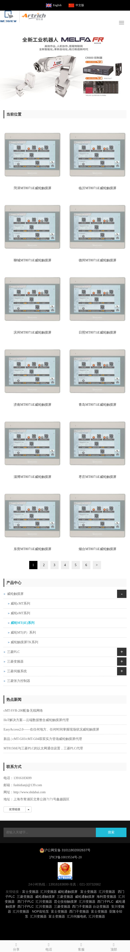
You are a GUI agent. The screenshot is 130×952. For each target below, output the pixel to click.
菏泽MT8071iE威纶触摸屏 (32, 188)
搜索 (111, 832)
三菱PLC (13, 652)
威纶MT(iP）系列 (23, 632)
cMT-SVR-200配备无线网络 (23, 710)
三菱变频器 (15, 661)
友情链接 (14, 809)
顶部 (114, 946)
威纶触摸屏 (15, 594)
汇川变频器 (48, 892)
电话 (48, 946)
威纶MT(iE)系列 (22, 623)
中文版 (80, 5)
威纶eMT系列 (20, 613)
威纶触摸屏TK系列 (24, 642)
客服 (81, 946)
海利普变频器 (106, 896)
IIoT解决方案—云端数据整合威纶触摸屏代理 (36, 720)
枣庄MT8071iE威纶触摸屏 (97, 477)
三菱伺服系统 (17, 671)
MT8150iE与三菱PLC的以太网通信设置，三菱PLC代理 (43, 748)
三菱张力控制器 (18, 681)
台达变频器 (101, 906)
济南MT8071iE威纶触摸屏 (32, 404)
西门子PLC (25, 901)
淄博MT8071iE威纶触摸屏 (32, 477)
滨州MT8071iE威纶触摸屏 (32, 332)
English (57, 5)
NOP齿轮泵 (40, 911)
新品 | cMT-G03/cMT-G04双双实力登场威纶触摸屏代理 (43, 739)
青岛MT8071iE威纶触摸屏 (97, 404)
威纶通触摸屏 (67, 892)
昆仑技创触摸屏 (65, 901)
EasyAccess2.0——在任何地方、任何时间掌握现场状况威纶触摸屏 (51, 729)
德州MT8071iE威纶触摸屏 (97, 260)
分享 (16, 946)
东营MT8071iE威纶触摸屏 (32, 549)
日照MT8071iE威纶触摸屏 (97, 332)
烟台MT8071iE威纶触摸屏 (97, 549)
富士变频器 (30, 892)
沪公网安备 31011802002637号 (67, 850)
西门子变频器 (82, 906)
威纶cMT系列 (20, 603)
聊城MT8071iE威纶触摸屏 (32, 260)
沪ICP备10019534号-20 (65, 857)
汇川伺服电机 (77, 916)
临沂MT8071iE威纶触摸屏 (97, 188)
